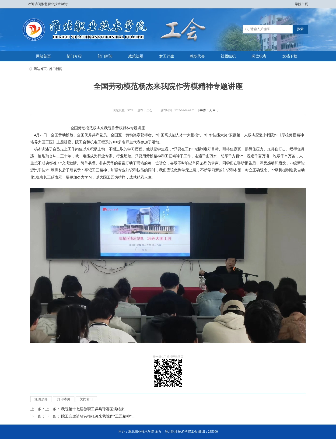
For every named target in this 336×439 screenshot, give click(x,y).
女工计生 (166, 56)
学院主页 (301, 4)
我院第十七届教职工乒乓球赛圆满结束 (93, 409)
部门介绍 (74, 56)
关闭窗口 (86, 399)
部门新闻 (105, 56)
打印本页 (63, 399)
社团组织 (228, 56)
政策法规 (135, 56)
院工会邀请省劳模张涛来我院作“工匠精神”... (97, 416)
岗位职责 (259, 56)
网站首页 (43, 56)
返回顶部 (41, 399)
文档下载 (289, 56)
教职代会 (197, 56)
